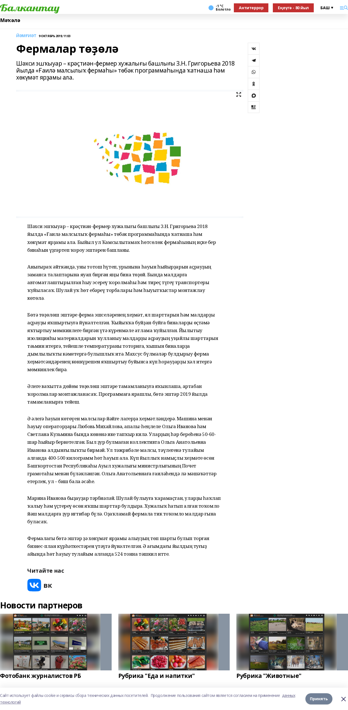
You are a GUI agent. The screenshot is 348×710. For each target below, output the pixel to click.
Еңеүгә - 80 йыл (293, 7)
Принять (319, 698)
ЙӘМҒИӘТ (26, 35)
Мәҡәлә (10, 20)
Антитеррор (251, 7)
